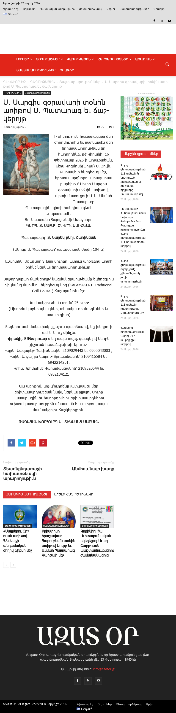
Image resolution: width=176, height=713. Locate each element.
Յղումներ (29, 9)
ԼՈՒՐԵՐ (24, 59)
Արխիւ (111, 9)
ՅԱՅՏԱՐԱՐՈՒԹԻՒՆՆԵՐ (35, 70)
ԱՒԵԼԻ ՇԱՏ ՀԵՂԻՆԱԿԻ (73, 494)
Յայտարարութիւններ (134, 9)
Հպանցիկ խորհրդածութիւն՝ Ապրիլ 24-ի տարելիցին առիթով (132, 336)
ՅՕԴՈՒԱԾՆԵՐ (49, 59)
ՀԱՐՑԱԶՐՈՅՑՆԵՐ (115, 59)
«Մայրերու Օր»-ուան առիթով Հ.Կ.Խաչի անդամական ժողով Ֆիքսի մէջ (17, 541)
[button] (167, 64)
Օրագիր (159, 9)
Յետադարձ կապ (90, 9)
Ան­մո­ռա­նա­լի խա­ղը (93, 468)
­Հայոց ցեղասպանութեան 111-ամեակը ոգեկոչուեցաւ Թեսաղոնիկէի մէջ (133, 304)
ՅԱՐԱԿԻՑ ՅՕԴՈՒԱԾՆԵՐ (27, 494)
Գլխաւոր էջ (11, 9)
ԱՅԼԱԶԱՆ (145, 59)
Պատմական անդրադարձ (57, 9)
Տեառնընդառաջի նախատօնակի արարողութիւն (22, 473)
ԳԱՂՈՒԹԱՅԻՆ (80, 59)
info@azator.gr (104, 669)
